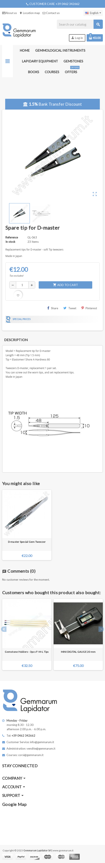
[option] (26, 634)
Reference (11, 237)
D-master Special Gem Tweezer (27, 541)
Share (52, 308)
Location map (29, 13)
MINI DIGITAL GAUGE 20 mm (78, 651)
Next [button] (101, 629)
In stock (10, 241)
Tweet (69, 308)
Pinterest (89, 308)
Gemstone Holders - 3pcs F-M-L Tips (27, 651)
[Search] (80, 24)
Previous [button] (3, 629)
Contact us (51, 13)
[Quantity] (22, 284)
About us (9, 13)
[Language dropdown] (93, 13)
